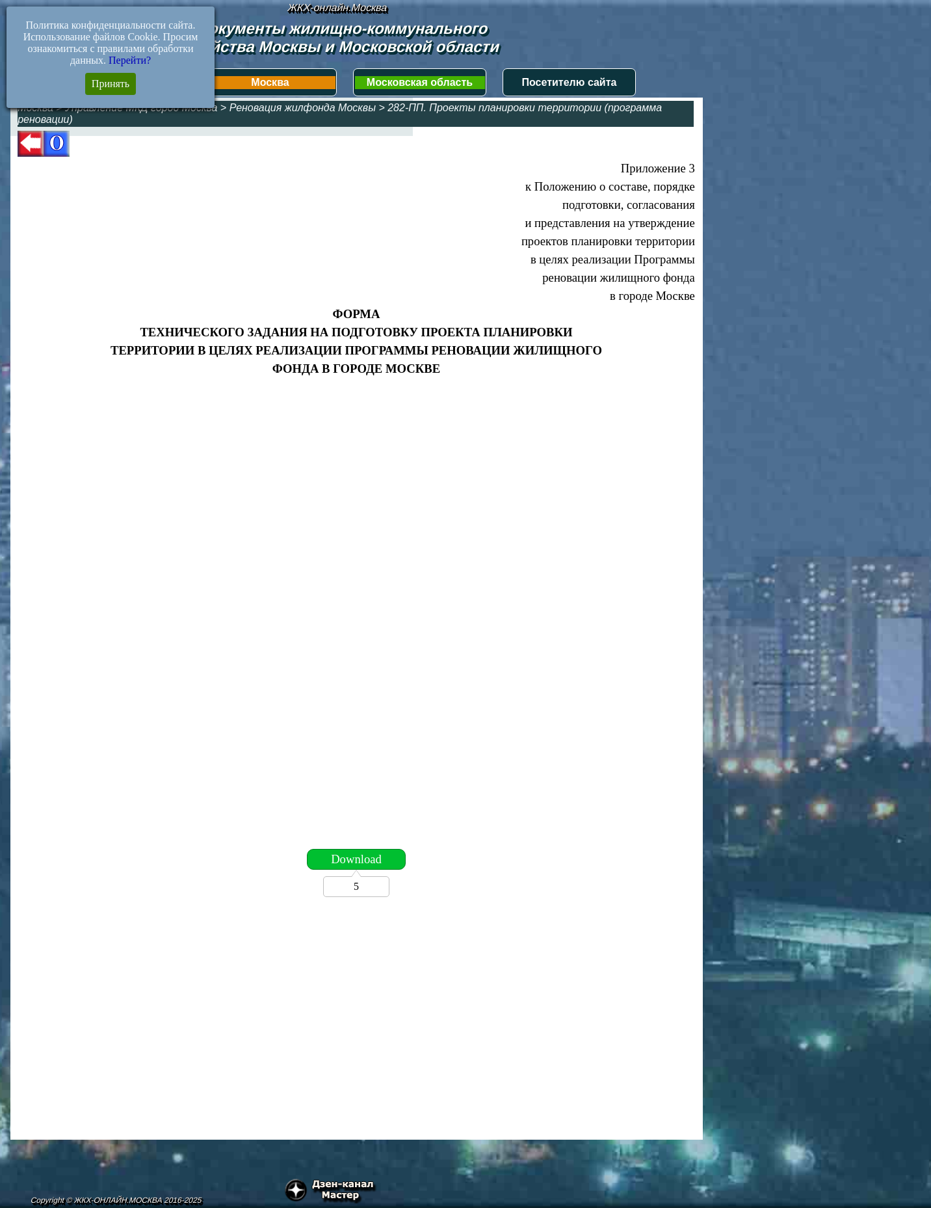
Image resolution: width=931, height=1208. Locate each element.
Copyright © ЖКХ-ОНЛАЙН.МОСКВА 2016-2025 (116, 1200)
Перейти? (130, 60)
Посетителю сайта (569, 82)
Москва (270, 82)
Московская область (420, 82)
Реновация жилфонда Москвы (302, 107)
